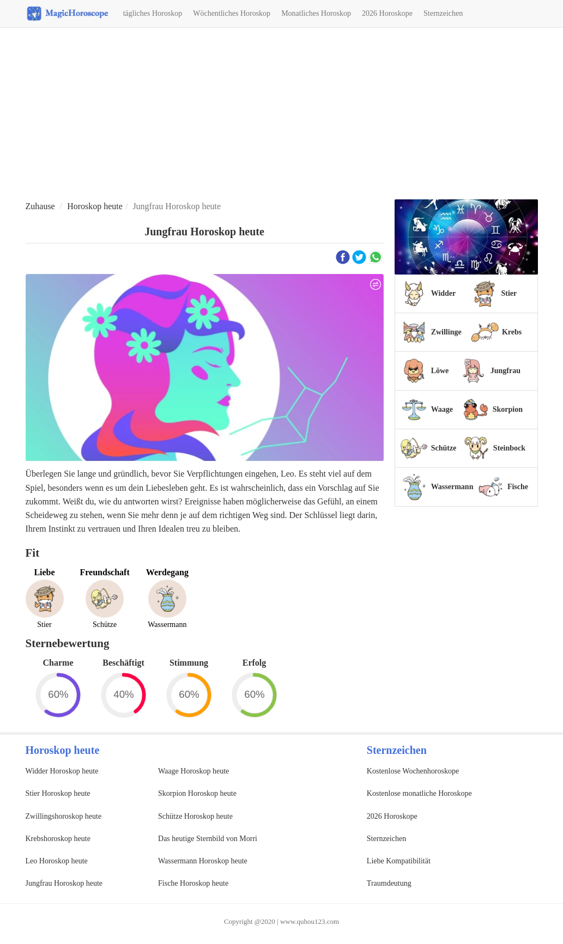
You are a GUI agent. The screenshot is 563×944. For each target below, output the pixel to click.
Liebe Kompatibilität (399, 861)
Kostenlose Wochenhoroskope (413, 771)
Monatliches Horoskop (316, 13)
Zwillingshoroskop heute (64, 816)
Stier (509, 293)
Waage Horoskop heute (193, 771)
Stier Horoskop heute (58, 793)
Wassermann (452, 487)
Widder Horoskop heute (62, 771)
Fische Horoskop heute (193, 883)
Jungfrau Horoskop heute (64, 883)
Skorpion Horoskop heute (197, 793)
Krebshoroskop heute (58, 839)
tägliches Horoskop (152, 13)
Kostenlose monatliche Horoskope (419, 793)
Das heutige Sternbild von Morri (207, 839)
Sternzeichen (443, 13)
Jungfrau (505, 371)
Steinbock (509, 448)
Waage (442, 409)
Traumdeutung (389, 883)
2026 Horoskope (387, 13)
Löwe (440, 371)
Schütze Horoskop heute (195, 816)
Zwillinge (446, 332)
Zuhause (40, 206)
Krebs (512, 332)
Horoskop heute (95, 206)
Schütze (444, 448)
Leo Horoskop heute (57, 861)
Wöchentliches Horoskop (231, 13)
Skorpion (508, 409)
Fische (517, 487)
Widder (443, 293)
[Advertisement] (281, 115)
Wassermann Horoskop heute (202, 861)
